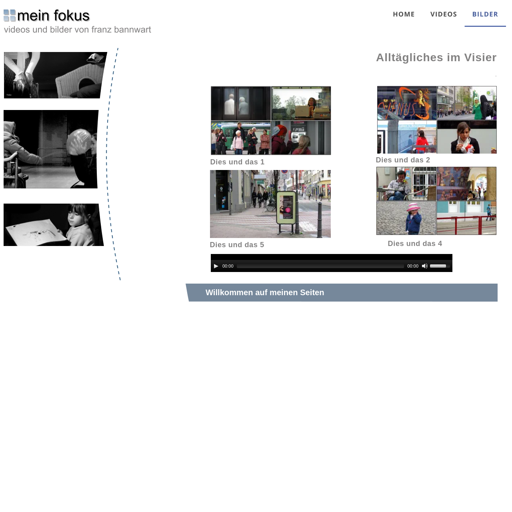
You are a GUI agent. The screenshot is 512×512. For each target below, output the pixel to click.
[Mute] (425, 266)
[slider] (320, 266)
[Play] (216, 266)
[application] (331, 263)
